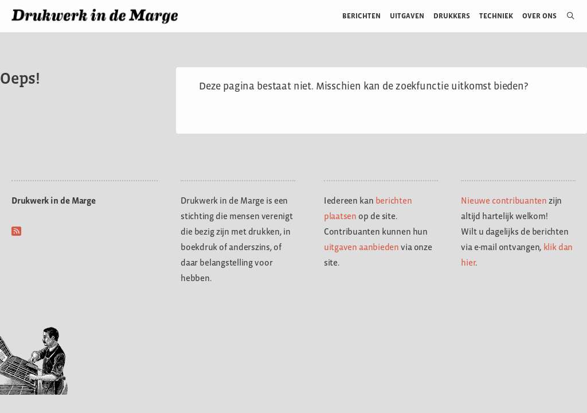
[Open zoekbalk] (566, 16)
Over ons (539, 15)
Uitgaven (407, 15)
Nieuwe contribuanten (504, 200)
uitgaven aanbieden (361, 247)
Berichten (361, 15)
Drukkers (451, 15)
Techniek (496, 15)
